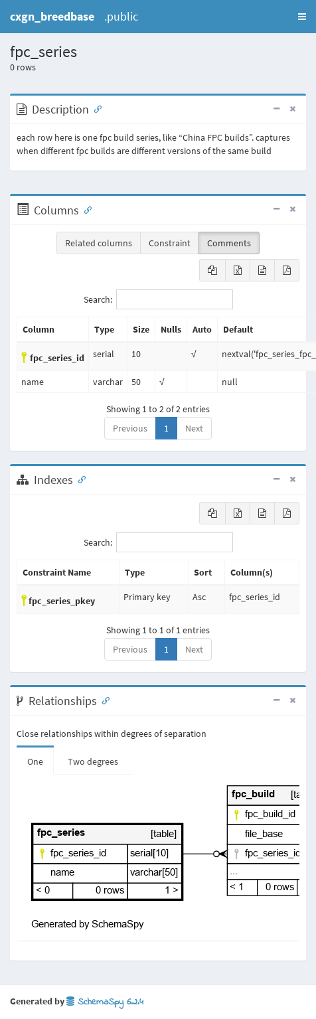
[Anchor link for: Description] (95, 108)
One (35, 761)
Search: (158, 299)
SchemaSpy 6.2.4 (104, 1002)
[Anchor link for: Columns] (85, 209)
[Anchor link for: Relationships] (103, 700)
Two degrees (93, 761)
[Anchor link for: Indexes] (79, 479)
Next (194, 428)
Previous (130, 428)
